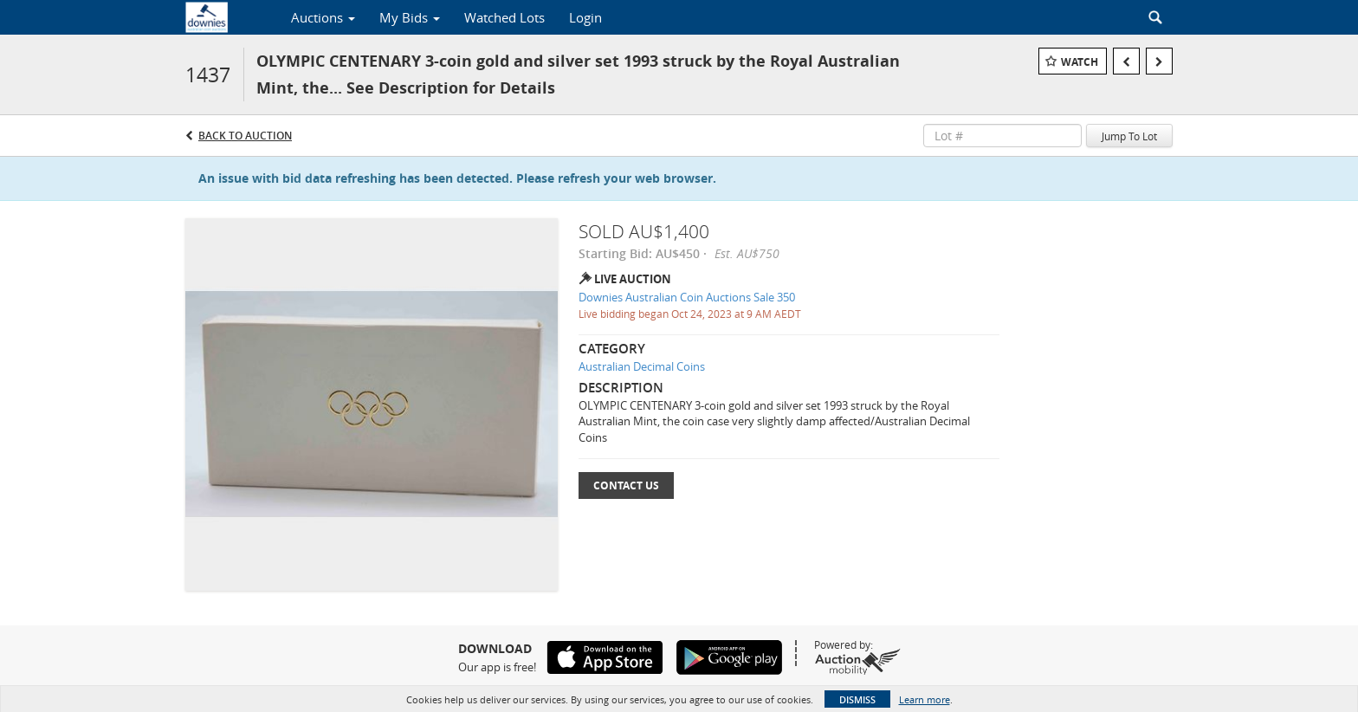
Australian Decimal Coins (642, 366)
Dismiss (857, 699)
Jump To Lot (1129, 136)
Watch (1079, 62)
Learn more (924, 699)
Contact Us (626, 485)
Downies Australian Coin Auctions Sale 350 (687, 297)
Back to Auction (245, 135)
